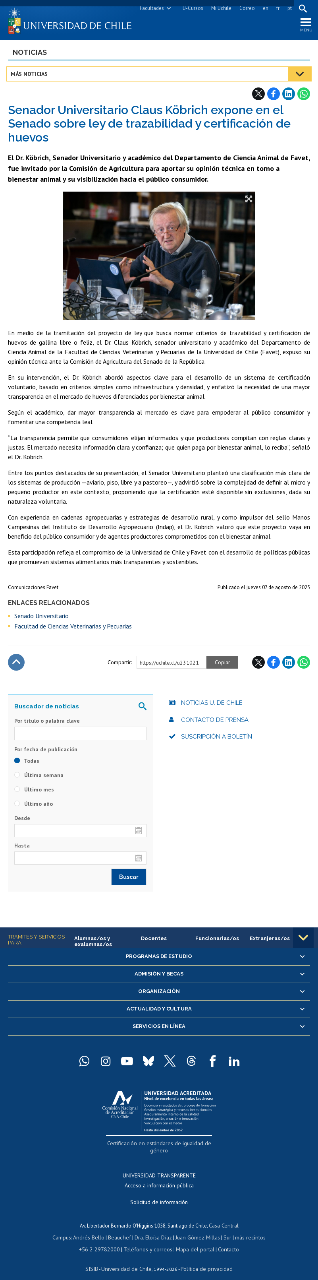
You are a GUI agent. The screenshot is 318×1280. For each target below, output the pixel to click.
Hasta (22, 848)
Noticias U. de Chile (212, 705)
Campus (68, 1228)
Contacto (222, 1239)
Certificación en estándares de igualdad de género (160, 1144)
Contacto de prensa (215, 722)
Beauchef (122, 1228)
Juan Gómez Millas (196, 1228)
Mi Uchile (220, 8)
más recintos (245, 1228)
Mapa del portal (190, 1239)
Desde (22, 820)
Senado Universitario (41, 618)
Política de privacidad (203, 1258)
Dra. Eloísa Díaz (153, 1228)
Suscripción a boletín (216, 739)
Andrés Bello (93, 1228)
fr (276, 8)
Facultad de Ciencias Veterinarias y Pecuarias (73, 628)
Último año (33, 806)
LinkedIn (288, 96)
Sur (223, 1228)
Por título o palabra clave (47, 723)
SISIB (96, 1258)
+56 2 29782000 (103, 1239)
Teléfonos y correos (147, 1239)
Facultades (150, 8)
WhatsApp (304, 97)
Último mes (34, 792)
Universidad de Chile (128, 1258)
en (264, 8)
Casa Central (223, 1217)
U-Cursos (191, 8)
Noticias (30, 55)
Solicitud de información (159, 1194)
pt (288, 8)
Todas (26, 763)
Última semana (39, 778)
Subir (16, 665)
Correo (245, 8)
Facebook (273, 96)
